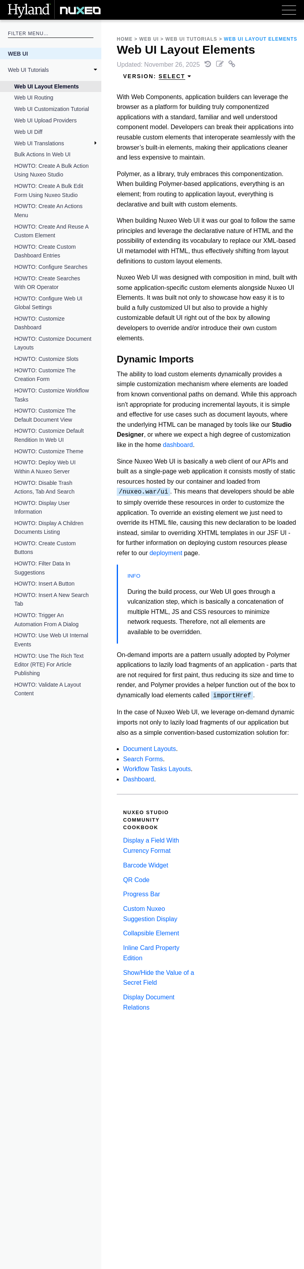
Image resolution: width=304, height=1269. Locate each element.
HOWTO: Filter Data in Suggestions (42, 567)
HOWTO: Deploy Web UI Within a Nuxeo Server (45, 466)
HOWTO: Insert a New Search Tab (51, 599)
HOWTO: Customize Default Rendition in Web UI (49, 435)
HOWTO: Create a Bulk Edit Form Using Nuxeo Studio (48, 190)
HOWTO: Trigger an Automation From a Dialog (46, 619)
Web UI (18, 54)
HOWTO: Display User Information (42, 507)
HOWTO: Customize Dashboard (39, 322)
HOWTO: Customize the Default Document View (45, 414)
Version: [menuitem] (157, 76)
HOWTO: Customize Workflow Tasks (51, 394)
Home (125, 39)
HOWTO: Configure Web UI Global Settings (48, 302)
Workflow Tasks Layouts (157, 769)
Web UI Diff (28, 132)
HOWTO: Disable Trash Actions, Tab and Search (44, 487)
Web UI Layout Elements (46, 86)
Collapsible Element (151, 933)
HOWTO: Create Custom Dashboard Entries (45, 251)
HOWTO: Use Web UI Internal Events (51, 639)
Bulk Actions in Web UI (42, 154)
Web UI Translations (39, 143)
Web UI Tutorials (28, 70)
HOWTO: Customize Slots (46, 359)
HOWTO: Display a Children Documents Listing (49, 527)
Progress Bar (141, 894)
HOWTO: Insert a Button (44, 583)
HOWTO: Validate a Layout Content (47, 688)
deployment (166, 553)
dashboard (178, 444)
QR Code (136, 880)
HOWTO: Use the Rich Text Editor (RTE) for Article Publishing (49, 665)
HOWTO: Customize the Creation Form (45, 374)
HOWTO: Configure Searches (50, 267)
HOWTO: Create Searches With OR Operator (47, 282)
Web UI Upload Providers (45, 120)
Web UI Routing (33, 97)
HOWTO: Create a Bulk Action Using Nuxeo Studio (51, 170)
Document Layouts (149, 748)
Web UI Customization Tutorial (51, 109)
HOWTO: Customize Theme (49, 451)
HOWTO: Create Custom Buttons (45, 547)
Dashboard (138, 779)
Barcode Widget (145, 865)
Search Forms (143, 759)
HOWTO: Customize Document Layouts (52, 343)
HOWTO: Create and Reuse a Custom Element (51, 230)
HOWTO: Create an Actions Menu (48, 210)
